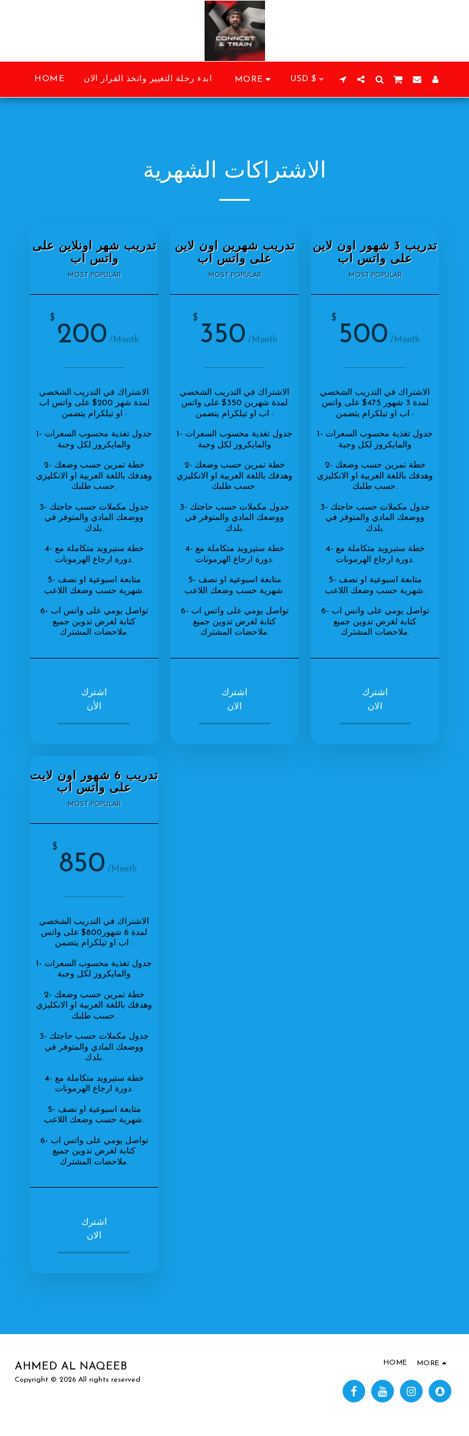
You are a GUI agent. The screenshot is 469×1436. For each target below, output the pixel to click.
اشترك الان (236, 700)
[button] (342, 79)
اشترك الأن (95, 700)
